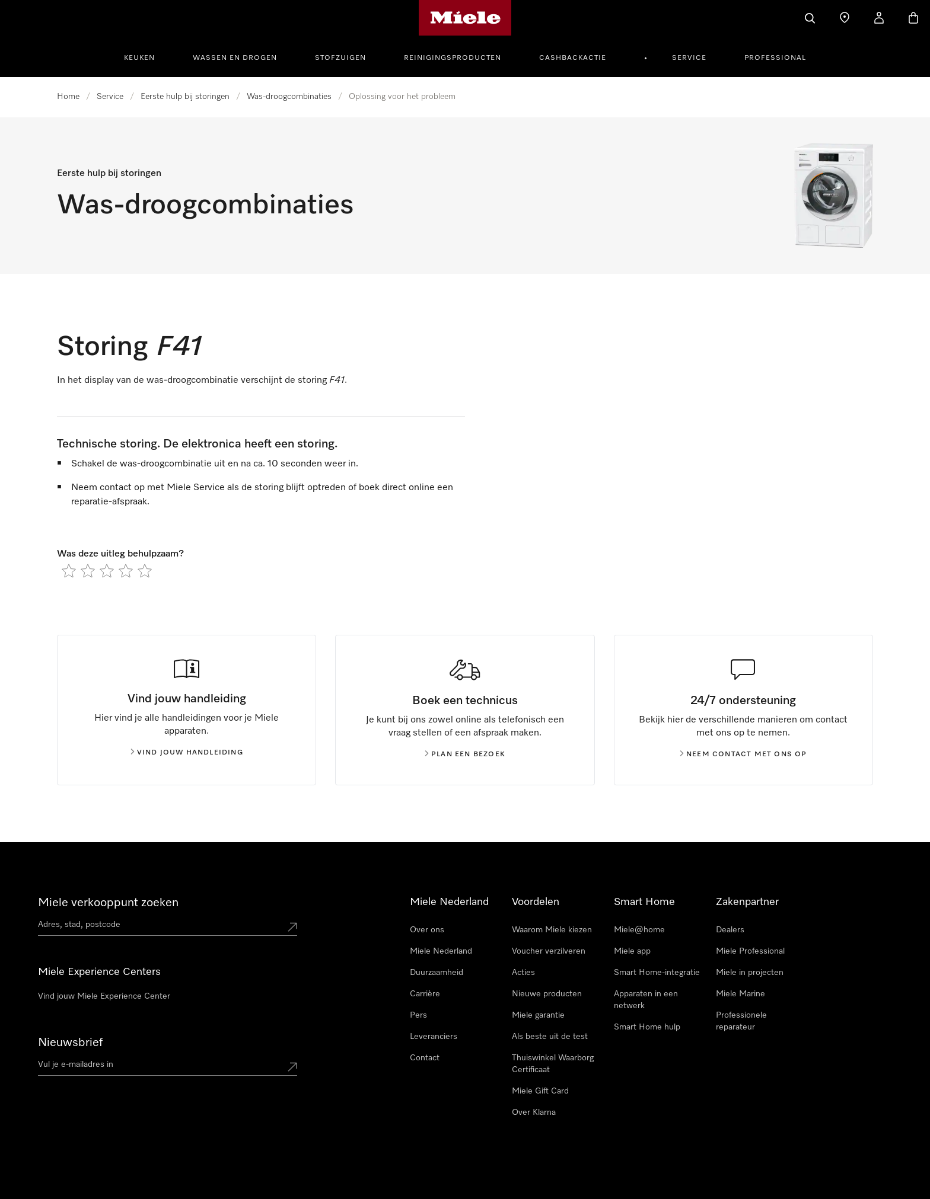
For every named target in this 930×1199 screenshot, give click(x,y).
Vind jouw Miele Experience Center (104, 996)
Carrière (425, 994)
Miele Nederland (441, 951)
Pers (418, 1015)
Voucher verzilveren (548, 951)
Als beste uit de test (550, 1036)
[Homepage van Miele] (465, 18)
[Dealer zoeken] (844, 18)
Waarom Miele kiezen (552, 930)
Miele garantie (538, 1015)
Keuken (139, 58)
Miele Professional (750, 951)
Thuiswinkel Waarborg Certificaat (553, 1064)
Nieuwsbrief (70, 1042)
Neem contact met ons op (743, 754)
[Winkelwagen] (913, 18)
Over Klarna (534, 1112)
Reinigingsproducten (452, 58)
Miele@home (639, 930)
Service (689, 58)
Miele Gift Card (540, 1091)
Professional (775, 58)
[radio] (69, 571)
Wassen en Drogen (235, 58)
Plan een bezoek (465, 754)
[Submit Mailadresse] (292, 1067)
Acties (523, 972)
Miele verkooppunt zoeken (108, 903)
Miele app (632, 951)
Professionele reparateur (741, 1021)
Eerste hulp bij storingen (185, 96)
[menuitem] (146, 56)
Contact (424, 1058)
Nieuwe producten (547, 994)
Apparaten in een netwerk (646, 1000)
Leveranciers (433, 1036)
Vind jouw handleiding (186, 752)
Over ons (427, 930)
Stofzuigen (340, 58)
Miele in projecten (750, 972)
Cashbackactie (572, 58)
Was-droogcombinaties (289, 96)
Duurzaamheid (436, 972)
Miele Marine (740, 994)
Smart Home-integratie (657, 972)
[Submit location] (292, 927)
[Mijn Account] (879, 18)
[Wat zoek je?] (810, 18)
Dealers (730, 930)
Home (68, 96)
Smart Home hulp (647, 1027)
